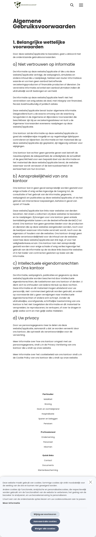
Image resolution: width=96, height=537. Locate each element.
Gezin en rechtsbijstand (48, 409)
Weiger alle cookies (45, 528)
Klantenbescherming (48, 470)
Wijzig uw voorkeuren (45, 514)
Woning (48, 404)
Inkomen (48, 446)
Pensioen (48, 423)
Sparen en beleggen (48, 418)
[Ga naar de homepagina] (27, 5)
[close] (90, 482)
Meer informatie (11, 503)
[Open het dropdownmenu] (80, 5)
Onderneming (48, 437)
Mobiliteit (48, 399)
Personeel (48, 442)
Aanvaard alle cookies (45, 521)
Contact (48, 460)
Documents (48, 465)
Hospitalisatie (48, 413)
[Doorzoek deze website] (71, 5)
